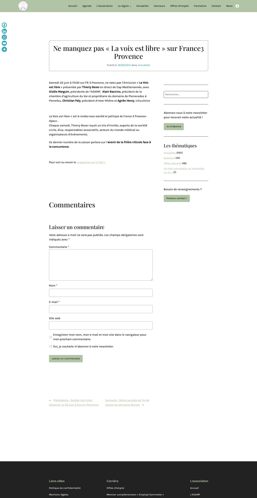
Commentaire (59, 247)
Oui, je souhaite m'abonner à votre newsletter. (82, 346)
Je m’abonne (173, 126)
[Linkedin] (4, 32)
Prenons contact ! (176, 198)
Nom (53, 285)
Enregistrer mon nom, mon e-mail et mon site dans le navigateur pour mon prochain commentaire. (99, 337)
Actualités (144, 65)
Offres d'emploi (172, 163)
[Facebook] (4, 26)
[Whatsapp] (4, 38)
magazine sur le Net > (91, 162)
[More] (4, 50)
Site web (54, 318)
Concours (169, 157)
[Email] (4, 44)
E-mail (54, 302)
